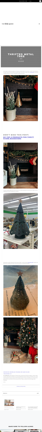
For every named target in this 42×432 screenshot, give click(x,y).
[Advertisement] (21, 128)
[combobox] (34, 1)
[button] (39, 24)
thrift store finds (22, 386)
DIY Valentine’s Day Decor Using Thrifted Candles (33, 407)
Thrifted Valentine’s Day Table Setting (20, 407)
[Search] (40, 1)
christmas (18, 386)
